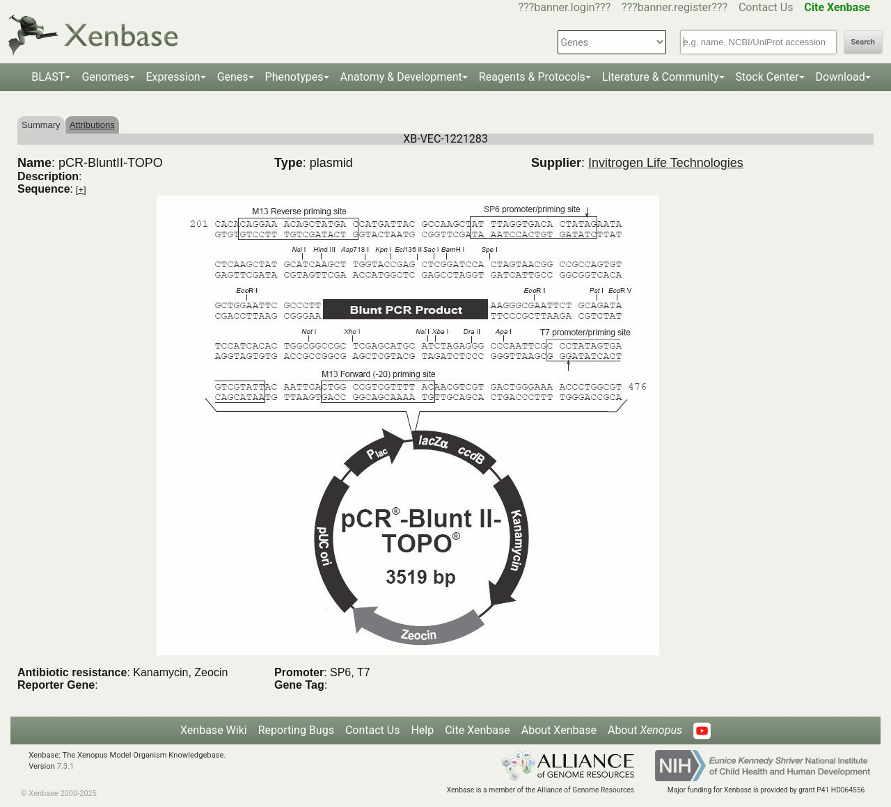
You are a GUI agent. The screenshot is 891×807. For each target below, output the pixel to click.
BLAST (48, 76)
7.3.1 (65, 766)
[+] (81, 189)
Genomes (105, 76)
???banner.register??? (674, 7)
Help (422, 730)
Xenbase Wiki (213, 730)
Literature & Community (660, 76)
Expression (173, 76)
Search (863, 42)
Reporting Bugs (296, 730)
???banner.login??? (565, 7)
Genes (233, 76)
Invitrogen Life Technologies (665, 163)
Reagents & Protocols (532, 76)
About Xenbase (559, 730)
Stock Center (767, 76)
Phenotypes (294, 76)
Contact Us (766, 7)
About (645, 730)
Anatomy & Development (401, 76)
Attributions (92, 125)
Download (840, 76)
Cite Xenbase (477, 730)
